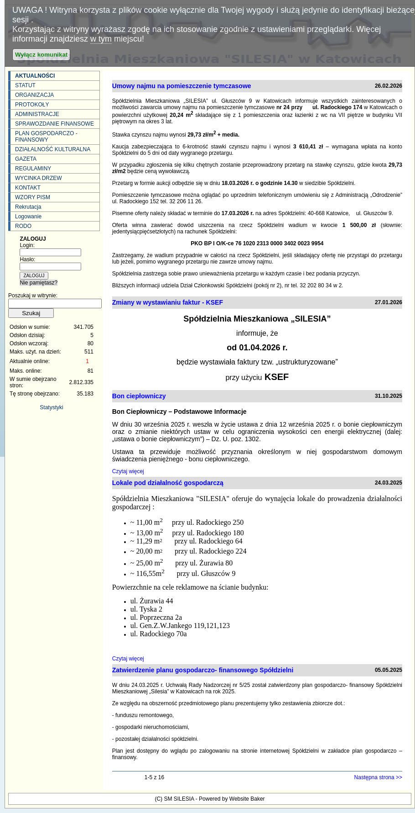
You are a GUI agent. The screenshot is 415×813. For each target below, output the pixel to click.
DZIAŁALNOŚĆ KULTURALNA (52, 149)
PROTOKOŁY (32, 104)
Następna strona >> (378, 777)
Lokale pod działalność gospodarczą (167, 482)
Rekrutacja (28, 207)
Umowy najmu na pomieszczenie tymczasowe (181, 86)
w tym (101, 38)
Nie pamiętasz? (38, 283)
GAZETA (25, 159)
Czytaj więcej (128, 471)
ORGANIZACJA (34, 95)
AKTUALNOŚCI (35, 76)
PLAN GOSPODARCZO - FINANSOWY (46, 136)
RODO (23, 226)
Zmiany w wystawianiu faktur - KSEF (167, 302)
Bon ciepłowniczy (139, 396)
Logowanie (28, 216)
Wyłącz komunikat (41, 54)
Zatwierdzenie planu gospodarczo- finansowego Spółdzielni (203, 670)
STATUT (25, 85)
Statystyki (51, 407)
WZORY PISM (32, 197)
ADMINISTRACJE (37, 114)
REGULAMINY (33, 168)
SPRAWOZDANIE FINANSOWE (54, 124)
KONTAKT (28, 188)
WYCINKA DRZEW (38, 178)
